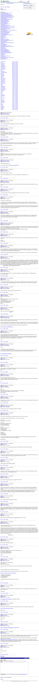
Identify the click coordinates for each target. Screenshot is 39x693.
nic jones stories (3, 35)
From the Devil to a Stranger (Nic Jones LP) (6, 17)
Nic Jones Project (3, 24)
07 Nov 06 (13, 61)
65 (3, 43)
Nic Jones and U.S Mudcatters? (4, 23)
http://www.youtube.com (14, 165)
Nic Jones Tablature (3, 18)
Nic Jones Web (2, 47)
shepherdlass (2, 74)
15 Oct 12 (13, 95)
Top (2, 125)
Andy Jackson (2, 82)
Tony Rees (2, 105)
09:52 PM (16, 78)
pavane (1, 70)
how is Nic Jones (3, 36)
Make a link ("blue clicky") (23, 676)
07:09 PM (16, 103)
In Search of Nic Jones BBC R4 (4, 19)
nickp (1, 96)
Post (0, 125)
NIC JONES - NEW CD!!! (4, 58)
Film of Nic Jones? (3, 29)
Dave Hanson (2, 106)
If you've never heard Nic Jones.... (5, 55)
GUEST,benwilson (6, 344)
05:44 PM (16, 102)
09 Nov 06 (13, 70)
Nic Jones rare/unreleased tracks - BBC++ (6, 12)
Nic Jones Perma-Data (3, 22)
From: (2, 113)
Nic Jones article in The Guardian (5, 28)
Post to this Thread (9, 3)
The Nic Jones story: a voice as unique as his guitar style (9, 639)
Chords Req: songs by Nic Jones (5, 25)
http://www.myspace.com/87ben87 (6, 353)
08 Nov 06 (13, 63)
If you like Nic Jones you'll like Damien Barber (6, 42)
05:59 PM (16, 99)
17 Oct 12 (13, 97)
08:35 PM (16, 94)
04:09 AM (16, 64)
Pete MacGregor (3, 71)
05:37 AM (16, 81)
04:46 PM (16, 74)
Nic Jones (2, 38)
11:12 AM (16, 69)
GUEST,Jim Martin (3, 78)
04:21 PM (16, 62)
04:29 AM (16, 65)
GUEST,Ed (2, 109)
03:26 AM (16, 108)
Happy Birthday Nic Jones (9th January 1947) (6, 40)
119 (7, 20)
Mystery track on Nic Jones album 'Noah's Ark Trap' (7, 27)
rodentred (2, 77)
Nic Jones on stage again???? (4, 33)
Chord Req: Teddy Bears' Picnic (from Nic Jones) (7, 46)
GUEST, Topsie (3, 69)
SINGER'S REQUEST (3, 9)
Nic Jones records (3, 54)
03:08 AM (16, 105)
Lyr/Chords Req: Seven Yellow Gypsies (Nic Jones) (7, 16)
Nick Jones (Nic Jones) (3, 30)
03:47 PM (16, 61)
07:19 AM (16, 106)
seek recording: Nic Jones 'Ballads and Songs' (6, 15)
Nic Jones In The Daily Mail (4, 39)
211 (10, 31)
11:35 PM (16, 104)
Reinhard (2, 104)
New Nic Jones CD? (3, 41)
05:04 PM (16, 97)
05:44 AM (16, 70)
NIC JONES (2, 53)
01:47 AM (16, 63)
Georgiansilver (2, 107)
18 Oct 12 (13, 98)
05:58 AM (16, 71)
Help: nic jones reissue (3, 37)
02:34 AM (16, 95)
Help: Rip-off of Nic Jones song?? (5, 45)
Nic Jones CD (2, 56)
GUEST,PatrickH (3, 101)
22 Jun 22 (13, 108)
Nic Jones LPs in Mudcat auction (5, 50)
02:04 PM (16, 107)
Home (12, 3)
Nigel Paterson (2, 75)
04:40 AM (16, 76)
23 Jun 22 (13, 109)
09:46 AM (16, 68)
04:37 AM (16, 66)
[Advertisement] (29, 16)
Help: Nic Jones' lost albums (4, 49)
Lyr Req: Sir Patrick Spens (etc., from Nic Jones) (7, 57)
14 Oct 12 (13, 94)
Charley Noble (2, 73)
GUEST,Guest (2, 76)
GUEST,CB (4, 444)
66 (8, 39)
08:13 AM (16, 72)
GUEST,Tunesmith (3, 61)
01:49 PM (16, 77)
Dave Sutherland (5, 397)
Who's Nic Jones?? (3, 48)
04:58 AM (16, 67)
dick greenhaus (2, 94)
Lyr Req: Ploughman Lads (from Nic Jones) (6, 34)
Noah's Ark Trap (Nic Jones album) (5, 31)
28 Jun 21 (13, 105)
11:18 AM (16, 101)
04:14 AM (16, 96)
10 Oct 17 (13, 102)
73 (5, 36)
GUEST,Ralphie (3, 63)
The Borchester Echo (3, 66)
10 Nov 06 (13, 75)
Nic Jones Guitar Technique (4, 13)
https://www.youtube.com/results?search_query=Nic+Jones (10, 627)
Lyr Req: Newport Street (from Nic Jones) (6, 52)
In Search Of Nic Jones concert (4, 32)
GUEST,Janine (2, 64)
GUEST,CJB (2, 102)
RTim (1, 103)
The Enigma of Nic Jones (4, 20)
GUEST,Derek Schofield (4, 72)
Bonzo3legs (2, 100)
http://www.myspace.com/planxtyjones (7, 326)
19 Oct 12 (13, 100)
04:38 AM (16, 80)
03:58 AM (16, 98)
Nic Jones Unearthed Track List (4, 21)
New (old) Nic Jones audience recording (6, 14)
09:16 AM (16, 73)
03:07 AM (16, 109)
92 (9, 28)
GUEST (2, 62)
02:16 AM (16, 79)
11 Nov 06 (13, 79)
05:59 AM (16, 82)
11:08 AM (16, 100)
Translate (7, 125)
